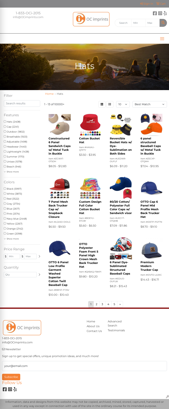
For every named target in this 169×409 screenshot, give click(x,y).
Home (91, 321)
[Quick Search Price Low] (138, 23)
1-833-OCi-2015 (28, 13)
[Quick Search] (123, 23)
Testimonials (116, 330)
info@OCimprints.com (28, 17)
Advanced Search (115, 323)
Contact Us (94, 331)
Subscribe (11, 377)
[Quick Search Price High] (152, 23)
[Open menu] (162, 38)
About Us (93, 326)
